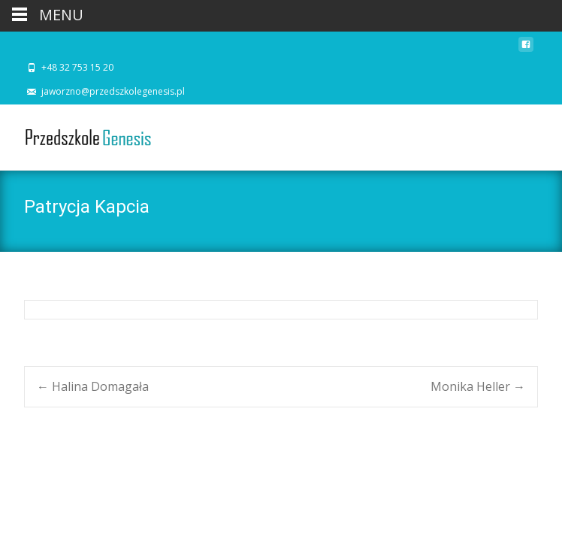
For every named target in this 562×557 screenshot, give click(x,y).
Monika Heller (478, 386)
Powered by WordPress (75, 525)
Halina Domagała (93, 386)
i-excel (177, 525)
